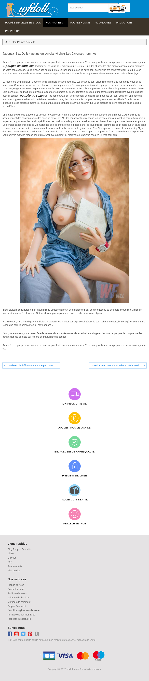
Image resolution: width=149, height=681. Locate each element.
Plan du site (14, 570)
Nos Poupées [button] (54, 22)
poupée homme (80, 22)
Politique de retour (17, 593)
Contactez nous (16, 589)
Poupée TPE (12, 31)
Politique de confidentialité (21, 614)
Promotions (124, 22)
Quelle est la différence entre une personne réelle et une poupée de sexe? (34, 365)
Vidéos (11, 553)
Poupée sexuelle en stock (23, 22)
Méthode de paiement (19, 602)
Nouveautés (103, 22)
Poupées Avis (15, 566)
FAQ (10, 562)
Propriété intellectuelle (19, 618)
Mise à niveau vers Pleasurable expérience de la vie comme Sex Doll (119, 365)
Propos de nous (16, 585)
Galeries (12, 557)
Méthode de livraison (18, 597)
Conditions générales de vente (23, 610)
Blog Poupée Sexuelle (23, 42)
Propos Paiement (17, 606)
